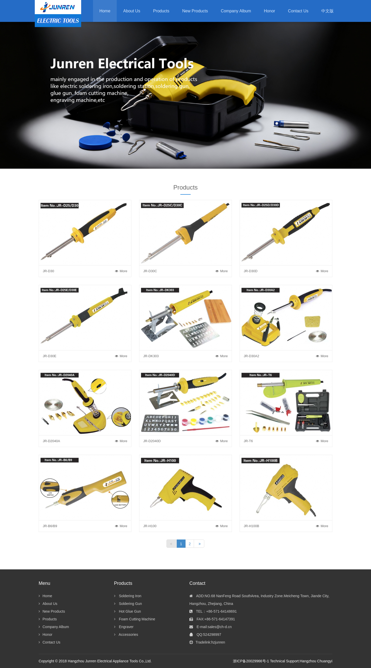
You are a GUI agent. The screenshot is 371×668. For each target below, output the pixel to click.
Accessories (126, 634)
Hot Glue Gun (127, 611)
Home (105, 11)
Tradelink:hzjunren (207, 642)
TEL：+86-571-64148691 (213, 611)
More (121, 271)
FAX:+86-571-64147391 (212, 619)
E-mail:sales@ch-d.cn (210, 627)
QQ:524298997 (205, 634)
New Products (52, 611)
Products (48, 619)
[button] (161, 11)
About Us (48, 604)
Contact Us (49, 642)
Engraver (124, 627)
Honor (45, 634)
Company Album (54, 627)
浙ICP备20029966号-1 (251, 661)
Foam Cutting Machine (134, 619)
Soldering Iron (127, 596)
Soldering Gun (128, 604)
